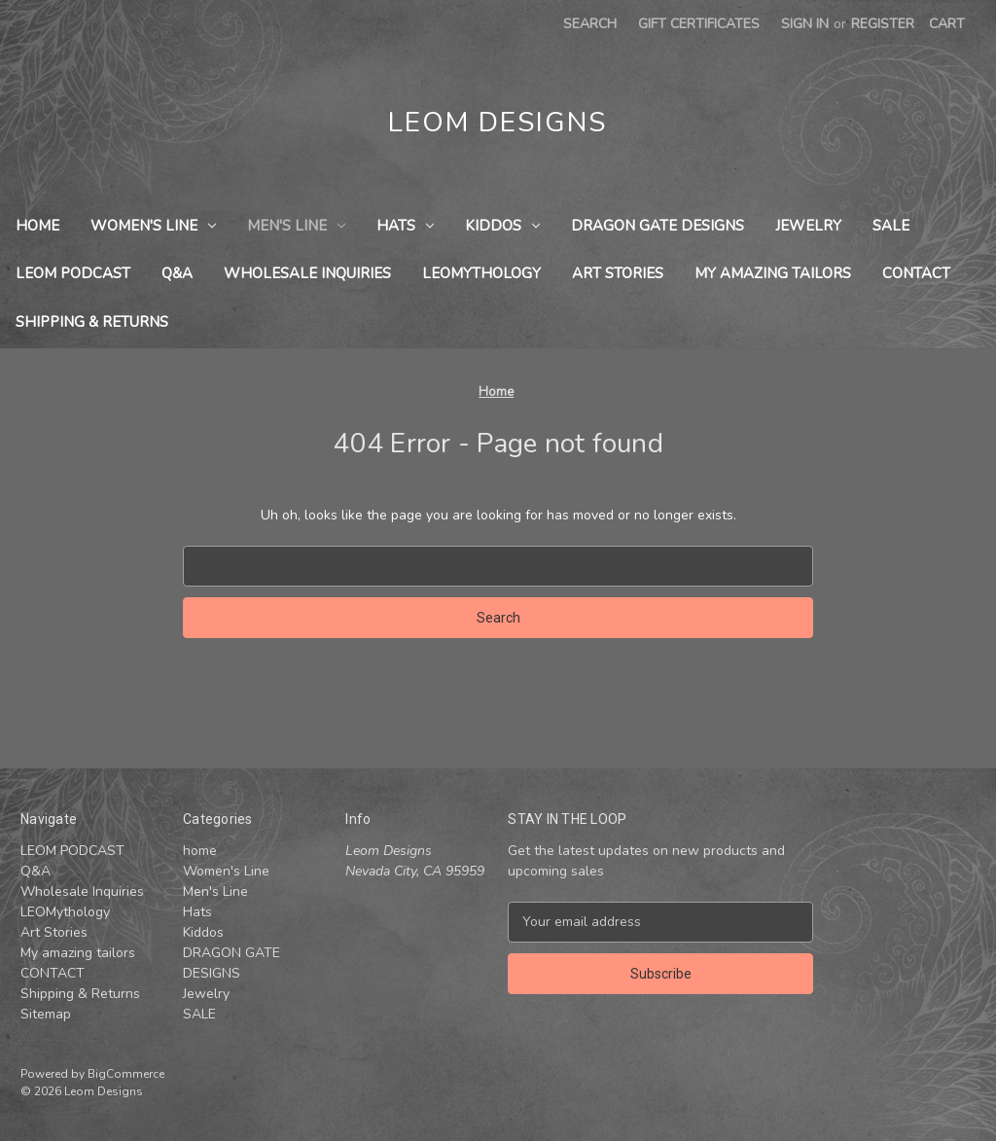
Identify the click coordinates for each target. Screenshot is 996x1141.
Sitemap (45, 1014)
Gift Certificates (699, 24)
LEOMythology (481, 273)
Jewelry (808, 225)
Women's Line (153, 225)
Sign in (805, 24)
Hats (405, 225)
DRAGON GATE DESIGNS (657, 225)
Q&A (177, 273)
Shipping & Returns (92, 322)
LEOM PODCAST (73, 273)
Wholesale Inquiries (307, 273)
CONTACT (916, 273)
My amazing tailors (772, 273)
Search (590, 24)
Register (882, 24)
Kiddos (502, 225)
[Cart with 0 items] (947, 24)
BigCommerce (126, 1074)
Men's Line (296, 225)
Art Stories (617, 273)
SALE (890, 225)
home (37, 225)
